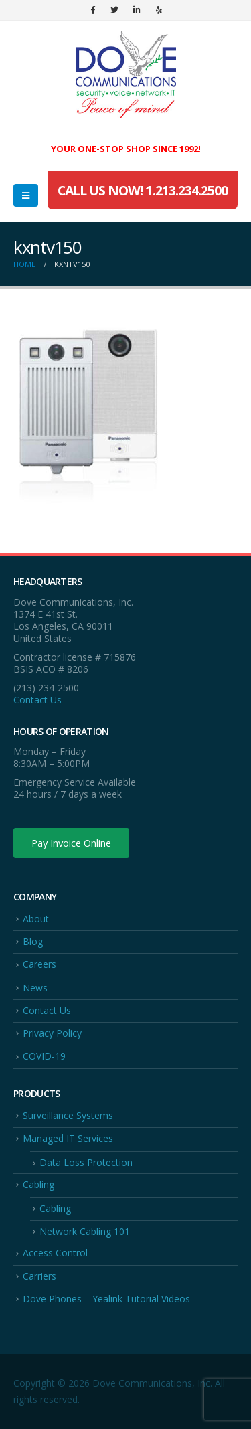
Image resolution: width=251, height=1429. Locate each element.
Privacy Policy (52, 1033)
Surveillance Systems (68, 1115)
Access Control (55, 1252)
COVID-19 (44, 1055)
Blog (33, 941)
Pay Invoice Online (71, 842)
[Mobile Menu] (25, 195)
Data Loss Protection (86, 1162)
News (35, 987)
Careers (39, 964)
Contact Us (37, 699)
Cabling (38, 1184)
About (36, 918)
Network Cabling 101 (84, 1231)
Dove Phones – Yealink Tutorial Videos (106, 1298)
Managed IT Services (68, 1138)
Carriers (39, 1276)
